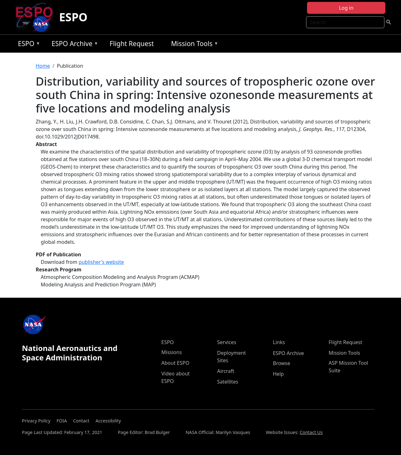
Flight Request (132, 43)
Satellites (227, 381)
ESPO (73, 17)
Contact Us (311, 432)
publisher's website (101, 262)
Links (279, 342)
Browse (281, 363)
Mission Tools (193, 44)
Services (226, 342)
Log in (346, 7)
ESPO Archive (73, 44)
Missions (171, 352)
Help (278, 373)
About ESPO (175, 362)
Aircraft (225, 371)
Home (43, 65)
